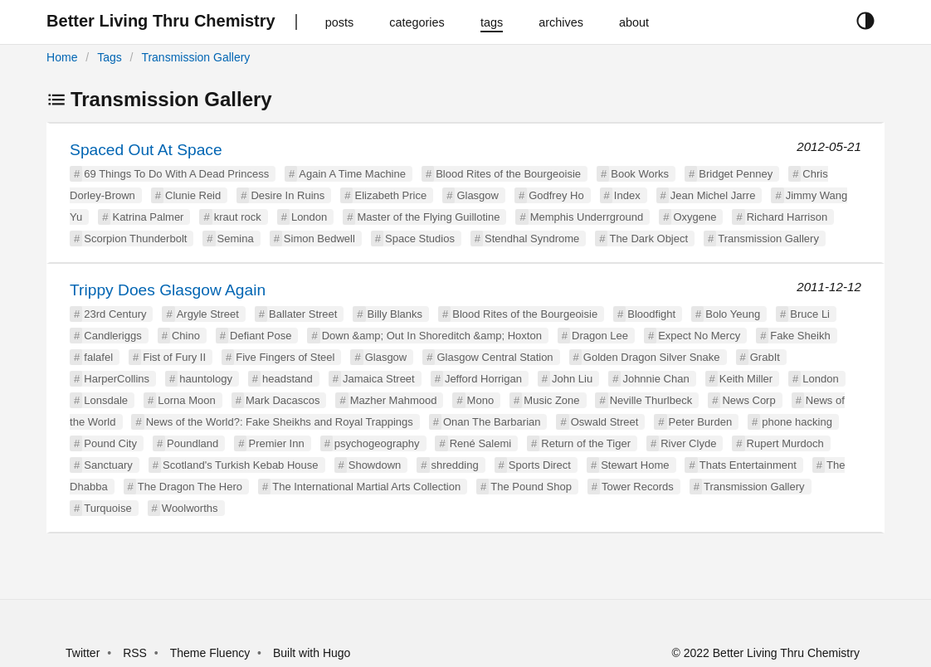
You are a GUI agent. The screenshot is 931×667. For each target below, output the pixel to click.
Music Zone (551, 400)
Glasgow (477, 195)
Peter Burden (701, 422)
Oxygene (694, 217)
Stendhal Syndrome (532, 238)
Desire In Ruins (287, 195)
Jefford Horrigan (483, 378)
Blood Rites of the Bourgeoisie (508, 174)
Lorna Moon (186, 400)
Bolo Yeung (732, 314)
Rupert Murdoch (785, 443)
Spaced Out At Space (146, 149)
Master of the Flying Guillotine (428, 217)
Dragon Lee (600, 335)
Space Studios (420, 238)
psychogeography (377, 443)
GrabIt (765, 357)
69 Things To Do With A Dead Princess (176, 174)
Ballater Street (303, 314)
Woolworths (190, 508)
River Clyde (688, 443)
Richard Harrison (787, 217)
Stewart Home (635, 465)
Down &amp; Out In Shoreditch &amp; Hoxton (432, 335)
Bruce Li (810, 314)
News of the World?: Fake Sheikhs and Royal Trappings (279, 422)
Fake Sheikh (800, 335)
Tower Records (638, 486)
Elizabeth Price (390, 195)
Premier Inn (276, 443)
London (309, 217)
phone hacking (797, 422)
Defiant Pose (260, 335)
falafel (98, 357)
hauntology (205, 378)
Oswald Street (605, 422)
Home (61, 57)
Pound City (110, 443)
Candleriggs (112, 335)
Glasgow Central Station (494, 357)
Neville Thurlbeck (651, 400)
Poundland (192, 443)
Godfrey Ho (556, 195)
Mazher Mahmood (393, 400)
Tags (109, 57)
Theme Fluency (211, 653)
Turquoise (107, 508)
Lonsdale (106, 400)
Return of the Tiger (586, 443)
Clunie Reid (193, 195)
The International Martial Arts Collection (366, 486)
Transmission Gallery (195, 57)
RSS (135, 653)
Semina (235, 238)
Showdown (375, 465)
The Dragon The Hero (190, 486)
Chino (186, 335)
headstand (287, 378)
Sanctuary (108, 465)
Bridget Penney (736, 174)
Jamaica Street (379, 378)
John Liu (572, 378)
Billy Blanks (395, 314)
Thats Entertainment (748, 465)
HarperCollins (116, 378)
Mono (481, 400)
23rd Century (115, 314)
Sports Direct (540, 465)
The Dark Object (648, 238)
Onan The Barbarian (492, 422)
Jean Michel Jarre (713, 195)
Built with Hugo (311, 653)
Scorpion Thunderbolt (135, 238)
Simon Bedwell (319, 238)
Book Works (640, 174)
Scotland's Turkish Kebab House (240, 465)
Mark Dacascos (283, 400)
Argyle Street (208, 314)
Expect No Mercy (699, 335)
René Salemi (480, 443)
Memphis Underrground (587, 217)
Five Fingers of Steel (285, 357)
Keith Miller (746, 378)
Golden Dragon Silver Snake (651, 357)
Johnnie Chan (655, 378)
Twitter (83, 653)
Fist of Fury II (174, 357)
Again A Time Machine (352, 174)
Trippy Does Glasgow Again (168, 290)
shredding (455, 465)
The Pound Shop (531, 486)
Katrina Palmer (147, 217)
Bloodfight (651, 314)
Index (627, 195)
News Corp (748, 400)
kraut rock (237, 217)
